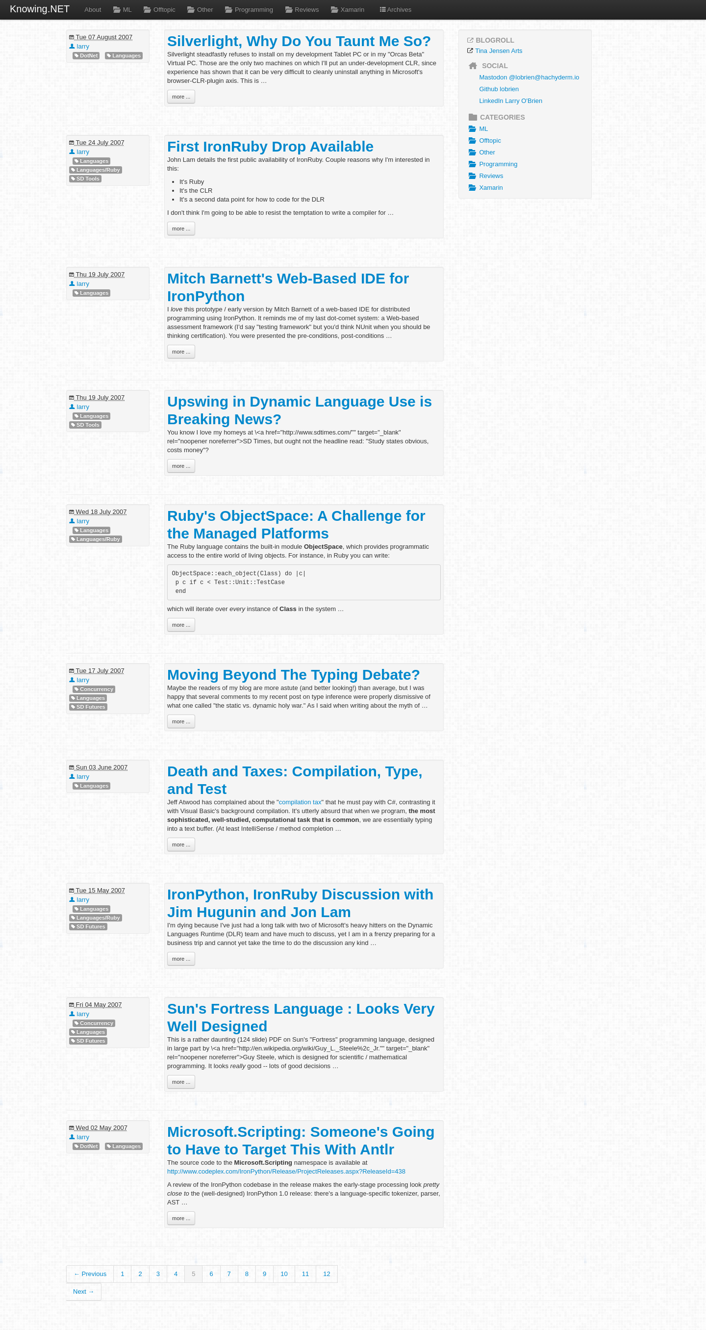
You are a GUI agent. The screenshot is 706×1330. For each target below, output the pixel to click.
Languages (124, 55)
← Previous (90, 1274)
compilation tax (300, 802)
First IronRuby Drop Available (270, 146)
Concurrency (94, 689)
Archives (395, 9)
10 (283, 1274)
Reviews (301, 9)
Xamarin (346, 9)
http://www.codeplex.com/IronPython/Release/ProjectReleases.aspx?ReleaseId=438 (286, 1171)
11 (305, 1274)
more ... (181, 97)
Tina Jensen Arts (498, 50)
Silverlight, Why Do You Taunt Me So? (299, 41)
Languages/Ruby (95, 170)
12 (326, 1274)
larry (79, 46)
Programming (248, 9)
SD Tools (85, 179)
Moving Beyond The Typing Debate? (293, 674)
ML (121, 9)
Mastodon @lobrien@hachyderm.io (529, 77)
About (92, 9)
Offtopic (159, 9)
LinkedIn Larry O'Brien (510, 100)
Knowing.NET (40, 8)
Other (199, 9)
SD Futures (88, 707)
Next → (83, 1291)
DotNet (86, 55)
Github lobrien (499, 89)
